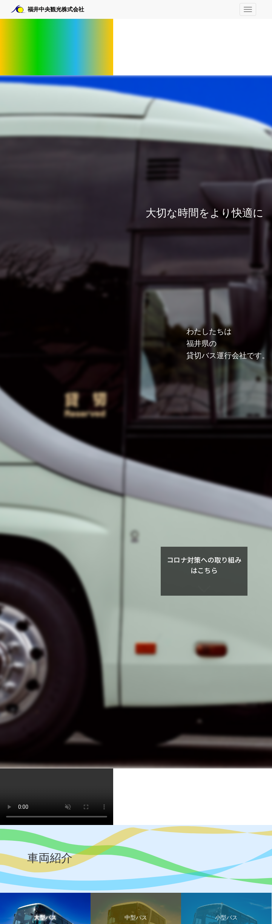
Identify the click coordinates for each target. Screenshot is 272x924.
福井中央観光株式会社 (56, 9)
